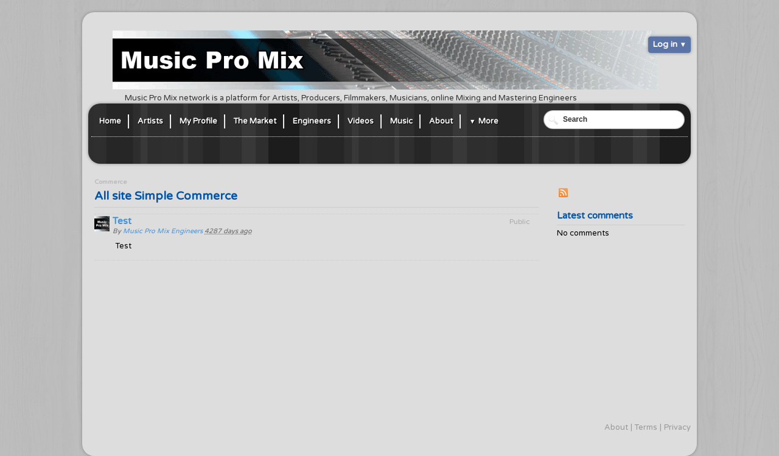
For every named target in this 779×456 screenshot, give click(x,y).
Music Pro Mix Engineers (163, 231)
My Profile (198, 121)
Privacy (677, 427)
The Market (255, 121)
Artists (150, 121)
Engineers (312, 121)
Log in (664, 44)
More (488, 121)
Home (110, 121)
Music (401, 121)
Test (122, 221)
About (441, 121)
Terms (646, 427)
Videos (361, 121)
